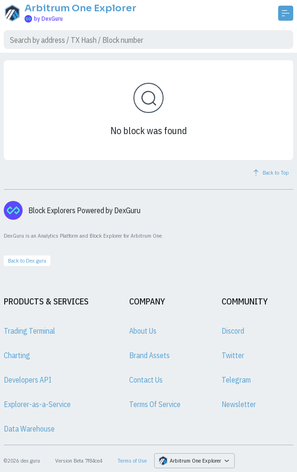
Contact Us (146, 379)
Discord (233, 331)
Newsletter (239, 404)
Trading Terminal (29, 331)
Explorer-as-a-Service (37, 404)
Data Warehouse (29, 428)
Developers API (27, 379)
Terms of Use (132, 460)
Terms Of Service (155, 404)
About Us (143, 331)
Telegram (236, 379)
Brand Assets (149, 355)
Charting (17, 355)
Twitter (233, 355)
